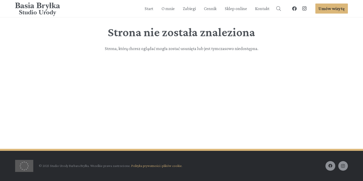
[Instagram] (304, 8)
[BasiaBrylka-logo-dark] (37, 9)
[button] (279, 8)
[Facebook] (294, 8)
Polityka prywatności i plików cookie (156, 166)
